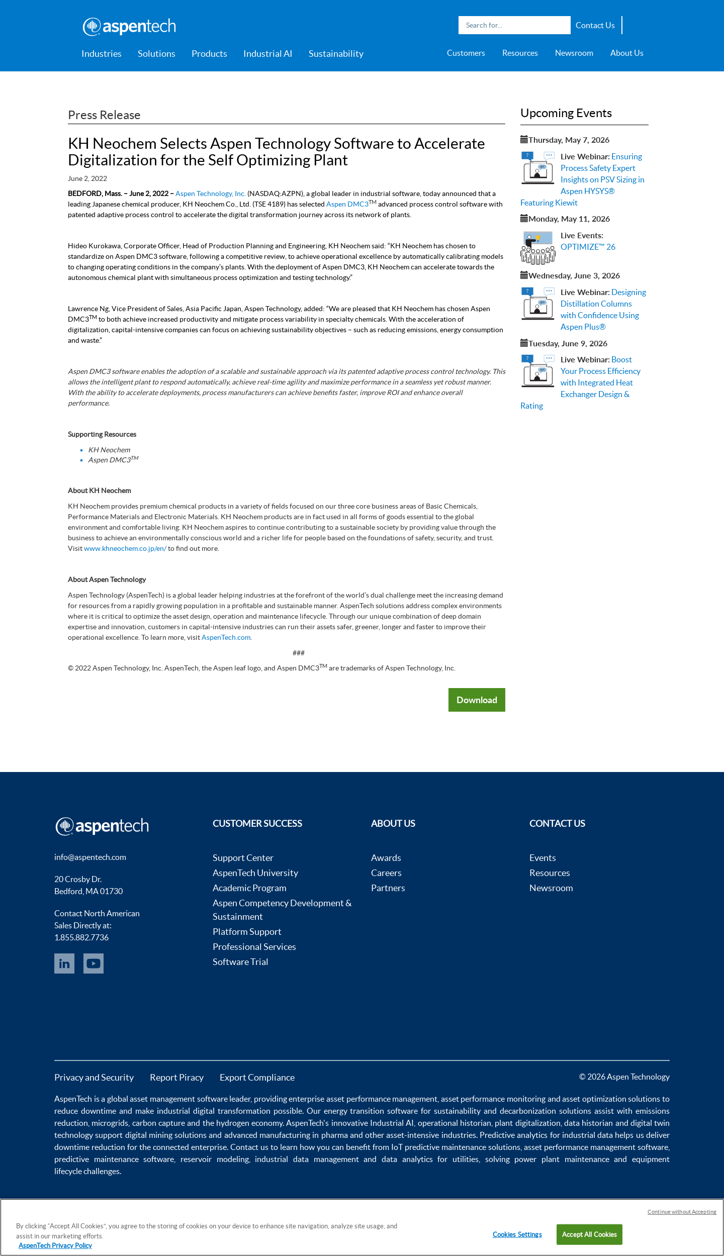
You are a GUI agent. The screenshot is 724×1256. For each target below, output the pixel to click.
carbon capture (158, 1122)
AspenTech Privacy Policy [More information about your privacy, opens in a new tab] (55, 1245)
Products (209, 53)
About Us (627, 52)
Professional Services (254, 946)
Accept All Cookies (589, 1234)
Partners (388, 888)
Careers (386, 872)
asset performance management (381, 1098)
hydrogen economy (249, 1122)
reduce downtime (85, 1110)
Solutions (156, 53)
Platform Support (247, 931)
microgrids (110, 1122)
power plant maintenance (561, 1159)
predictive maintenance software (114, 1159)
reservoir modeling (214, 1159)
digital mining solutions (166, 1134)
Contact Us (595, 25)
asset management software (178, 1098)
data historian (588, 1122)
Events (542, 857)
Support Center (243, 857)
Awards (386, 857)
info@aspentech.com (90, 856)
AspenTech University (255, 872)
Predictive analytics (514, 1134)
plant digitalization (527, 1122)
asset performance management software (596, 1146)
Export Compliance (257, 1077)
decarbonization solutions (545, 1110)
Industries (101, 53)
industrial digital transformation (213, 1110)
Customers (466, 52)
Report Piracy (177, 1077)
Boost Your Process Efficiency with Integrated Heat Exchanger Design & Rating (580, 382)
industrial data (587, 1134)
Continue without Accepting (682, 1212)
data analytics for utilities (430, 1159)
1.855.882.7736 (81, 937)
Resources (520, 52)
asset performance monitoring (493, 1098)
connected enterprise (190, 1146)
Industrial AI (268, 53)
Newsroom (574, 52)
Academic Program (250, 888)
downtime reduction (89, 1146)
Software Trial (240, 961)
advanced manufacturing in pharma (286, 1134)
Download (477, 699)
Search (561, 25)
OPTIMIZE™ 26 (588, 246)
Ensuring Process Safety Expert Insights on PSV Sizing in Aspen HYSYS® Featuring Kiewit (582, 179)
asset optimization (594, 1098)
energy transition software (371, 1110)
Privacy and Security (94, 1077)
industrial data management (306, 1159)
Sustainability (336, 53)
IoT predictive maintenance (438, 1146)
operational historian (454, 1122)
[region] (362, 1227)
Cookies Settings (517, 1234)
